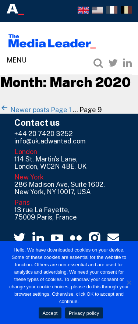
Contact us (37, 122)
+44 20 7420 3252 (43, 134)
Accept (49, 313)
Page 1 (61, 110)
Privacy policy (84, 313)
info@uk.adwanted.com (50, 141)
